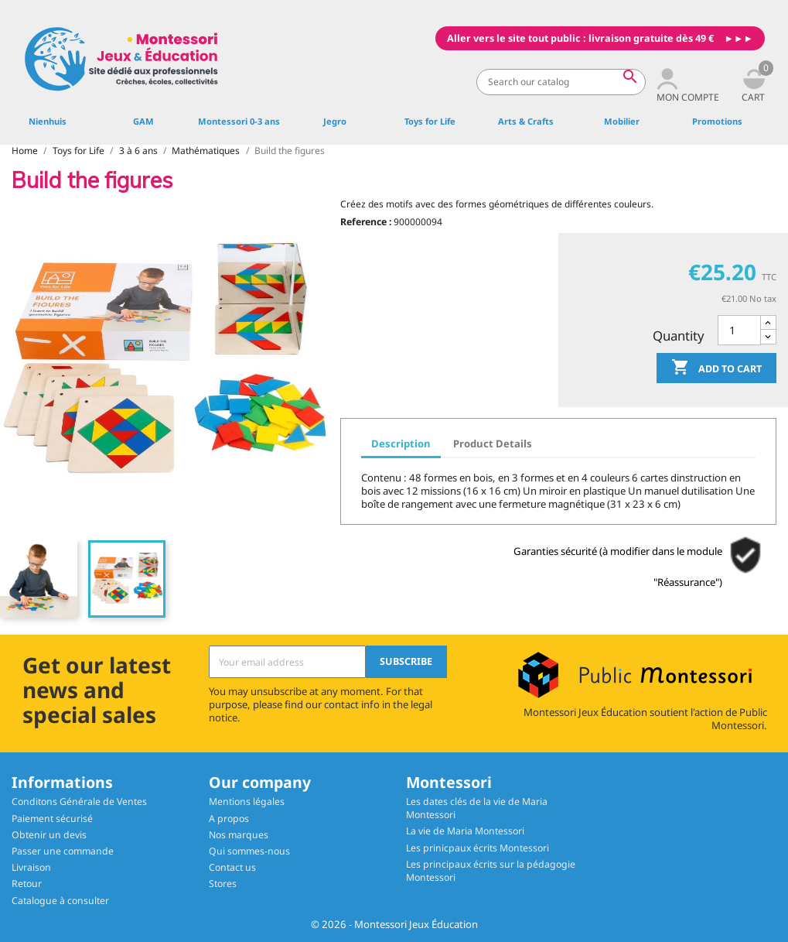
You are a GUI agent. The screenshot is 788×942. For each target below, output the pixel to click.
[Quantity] (739, 330)
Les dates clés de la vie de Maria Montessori (477, 808)
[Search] (561, 82)
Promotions (717, 121)
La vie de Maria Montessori (465, 831)
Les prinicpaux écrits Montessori (477, 848)
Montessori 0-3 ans (239, 121)
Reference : (365, 222)
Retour (27, 883)
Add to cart (716, 368)
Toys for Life (429, 121)
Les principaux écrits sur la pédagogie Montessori (490, 871)
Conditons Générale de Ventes (79, 801)
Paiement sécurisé (52, 818)
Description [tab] (401, 443)
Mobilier (622, 121)
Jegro (334, 121)
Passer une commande (63, 851)
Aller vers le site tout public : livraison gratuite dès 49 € (580, 38)
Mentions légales (247, 801)
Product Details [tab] (492, 443)
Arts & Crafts (526, 121)
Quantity (678, 335)
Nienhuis (48, 121)
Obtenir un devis (49, 834)
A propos (229, 818)
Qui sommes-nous (249, 851)
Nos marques (238, 834)
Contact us (232, 867)
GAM (143, 121)
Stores (223, 883)
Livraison (31, 867)
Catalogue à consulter (60, 900)
